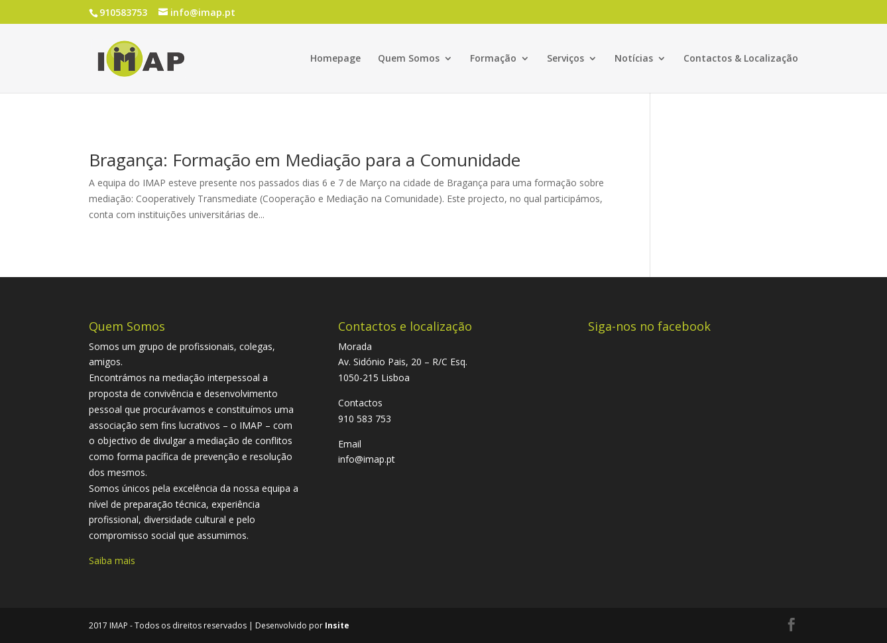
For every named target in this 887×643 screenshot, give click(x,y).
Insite (337, 625)
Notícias (634, 59)
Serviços (565, 59)
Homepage (335, 59)
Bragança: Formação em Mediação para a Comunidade (304, 160)
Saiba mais (112, 560)
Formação (493, 59)
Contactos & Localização (740, 59)
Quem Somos (409, 59)
